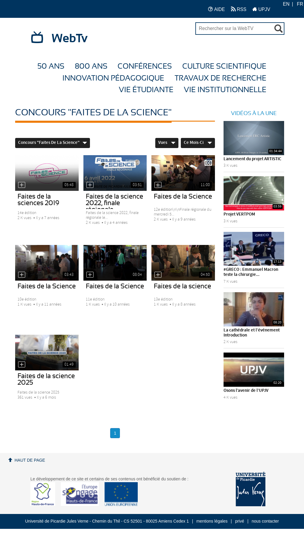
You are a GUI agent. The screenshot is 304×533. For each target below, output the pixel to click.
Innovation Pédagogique (113, 78)
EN (286, 4)
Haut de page (30, 460)
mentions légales (211, 521)
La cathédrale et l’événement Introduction (252, 332)
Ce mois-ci (198, 143)
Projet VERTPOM (239, 214)
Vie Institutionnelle (225, 90)
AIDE (216, 9)
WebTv (70, 39)
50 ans (50, 66)
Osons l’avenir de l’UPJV (246, 391)
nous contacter (265, 521)
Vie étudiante (146, 90)
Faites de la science (182, 286)
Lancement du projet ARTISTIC (252, 159)
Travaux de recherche (220, 78)
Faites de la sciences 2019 (38, 199)
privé (239, 521)
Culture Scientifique (224, 66)
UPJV (261, 9)
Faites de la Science (183, 196)
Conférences (145, 66)
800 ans (91, 66)
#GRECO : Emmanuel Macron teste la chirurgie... (251, 272)
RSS (238, 9)
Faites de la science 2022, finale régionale (114, 203)
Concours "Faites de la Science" (52, 143)
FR (300, 4)
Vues (166, 143)
